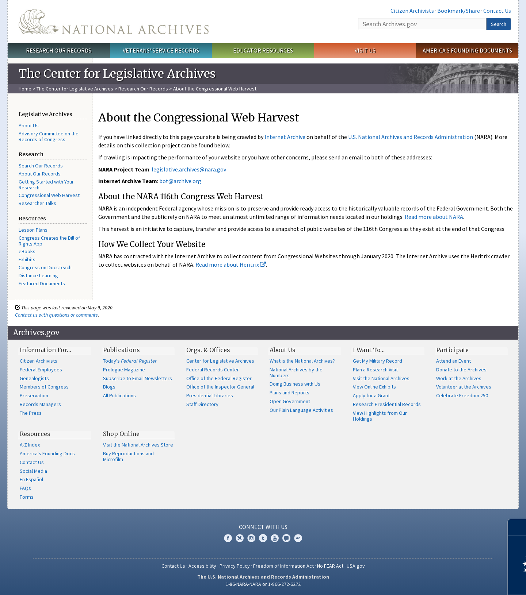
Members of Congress (44, 386)
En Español (31, 479)
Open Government (290, 401)
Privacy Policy (235, 566)
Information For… (45, 349)
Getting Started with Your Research (46, 184)
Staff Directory (202, 404)
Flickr (298, 538)
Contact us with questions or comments (56, 315)
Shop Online (121, 433)
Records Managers (40, 404)
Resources (35, 433)
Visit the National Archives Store (138, 444)
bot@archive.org (180, 181)
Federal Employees (41, 369)
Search (498, 24)
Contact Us (497, 10)
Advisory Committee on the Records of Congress (49, 136)
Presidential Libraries (209, 395)
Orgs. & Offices (208, 349)
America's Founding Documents (467, 50)
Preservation (34, 395)
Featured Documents (42, 283)
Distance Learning (38, 275)
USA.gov (356, 566)
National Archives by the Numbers (296, 372)
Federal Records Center (212, 369)
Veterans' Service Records (161, 50)
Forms (27, 497)
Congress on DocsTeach (45, 267)
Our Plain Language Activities (301, 410)
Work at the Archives (458, 378)
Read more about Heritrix (230, 264)
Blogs (109, 386)
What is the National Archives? (302, 361)
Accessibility (202, 566)
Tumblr (263, 538)
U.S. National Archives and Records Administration (410, 136)
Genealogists (34, 378)
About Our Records (40, 173)
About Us (29, 125)
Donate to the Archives (461, 369)
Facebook (228, 538)
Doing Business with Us (295, 383)
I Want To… (369, 349)
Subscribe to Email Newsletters (137, 378)
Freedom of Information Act (283, 566)
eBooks (27, 251)
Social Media (33, 471)
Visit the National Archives (381, 378)
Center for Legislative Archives (220, 361)
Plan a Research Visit (375, 369)
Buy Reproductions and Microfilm (128, 456)
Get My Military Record (377, 361)
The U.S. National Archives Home (114, 21)
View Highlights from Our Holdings (380, 416)
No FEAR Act (330, 566)
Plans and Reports (289, 392)
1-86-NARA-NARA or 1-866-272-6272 (263, 584)
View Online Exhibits (374, 386)
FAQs (25, 488)
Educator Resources (263, 50)
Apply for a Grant (371, 395)
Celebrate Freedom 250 (462, 395)
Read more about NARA (434, 216)
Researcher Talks (37, 203)
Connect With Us (263, 526)
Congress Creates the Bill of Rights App (49, 241)
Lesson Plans (33, 230)
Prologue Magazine (124, 369)
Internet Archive (284, 136)
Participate (452, 349)
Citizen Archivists (412, 10)
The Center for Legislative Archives (75, 88)
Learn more (461, 582)
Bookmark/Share (458, 10)
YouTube (274, 538)
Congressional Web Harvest (49, 195)
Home (25, 88)
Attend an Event (453, 361)
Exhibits (27, 259)
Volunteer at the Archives (463, 386)
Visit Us (365, 50)
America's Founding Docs (47, 453)
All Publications (119, 395)
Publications (121, 349)
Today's (130, 361)
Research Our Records (58, 50)
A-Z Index (30, 444)
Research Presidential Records (387, 404)
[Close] (517, 527)
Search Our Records (41, 165)
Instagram (251, 538)
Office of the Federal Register (219, 378)
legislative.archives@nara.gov (189, 169)
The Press (31, 413)
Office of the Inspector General (220, 386)
